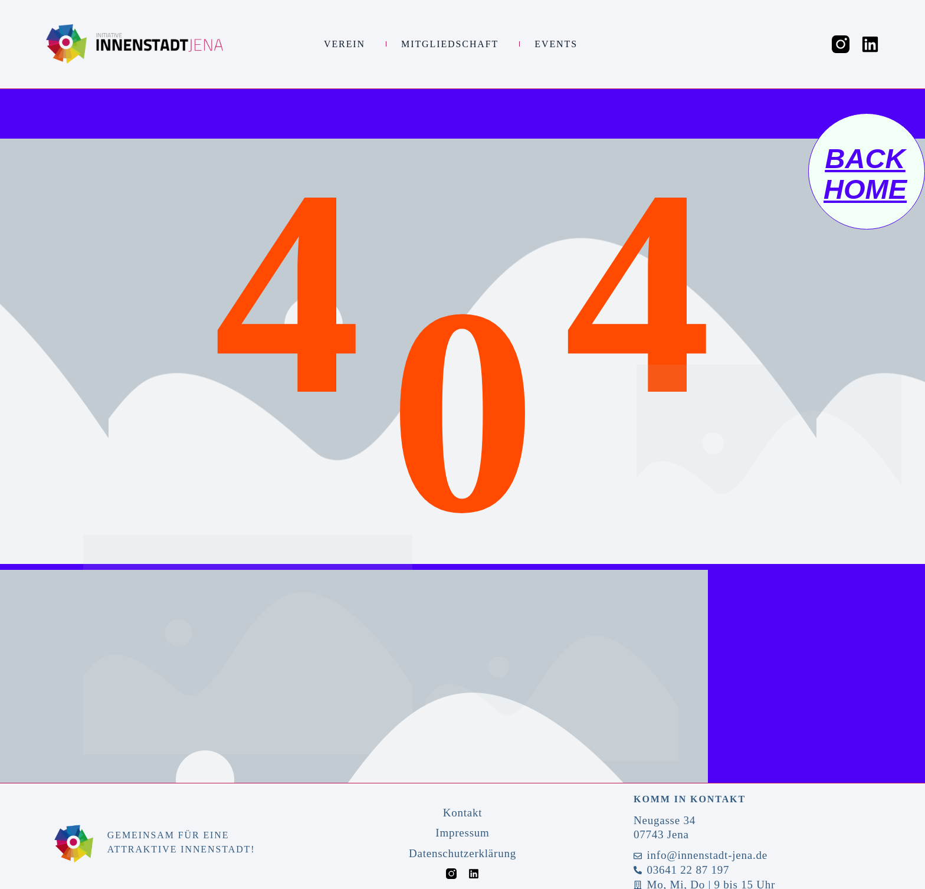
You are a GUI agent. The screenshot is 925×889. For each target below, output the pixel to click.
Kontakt (463, 812)
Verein (347, 44)
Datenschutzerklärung (462, 853)
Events (558, 44)
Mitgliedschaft (452, 44)
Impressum (462, 832)
